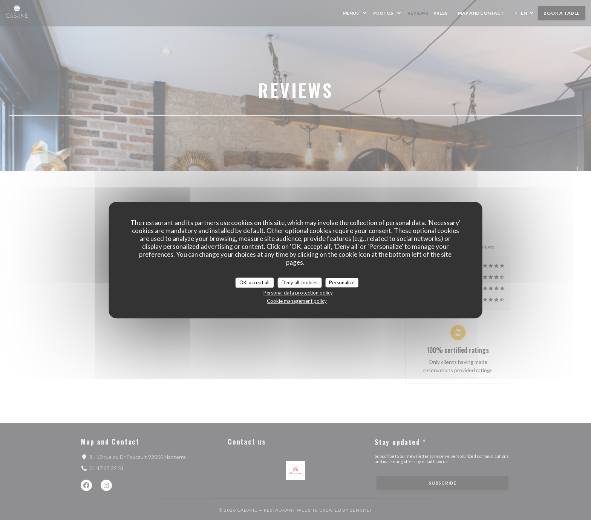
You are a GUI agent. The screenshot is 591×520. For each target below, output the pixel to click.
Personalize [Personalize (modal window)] (341, 282)
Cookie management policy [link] (297, 301)
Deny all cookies (299, 282)
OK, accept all (254, 282)
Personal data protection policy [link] (298, 293)
